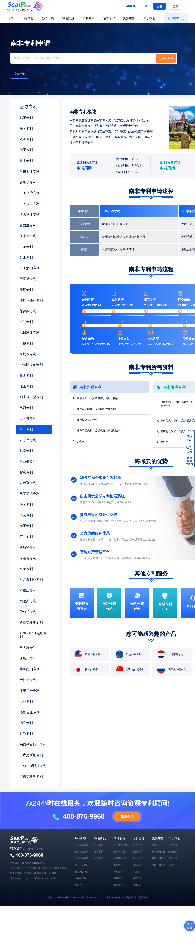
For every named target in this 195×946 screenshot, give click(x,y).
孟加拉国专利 (30, 669)
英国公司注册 (158, 858)
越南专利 (26, 451)
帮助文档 (172, 858)
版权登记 (156, 845)
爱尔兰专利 (28, 612)
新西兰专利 (28, 225)
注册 (159, 6)
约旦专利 (26, 723)
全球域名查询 (81, 851)
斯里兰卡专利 (30, 691)
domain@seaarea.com (33, 863)
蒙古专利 (26, 375)
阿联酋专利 (28, 440)
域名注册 (68, 18)
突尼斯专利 (28, 601)
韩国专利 (26, 118)
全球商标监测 (120, 858)
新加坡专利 (28, 182)
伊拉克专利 (28, 680)
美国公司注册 (158, 865)
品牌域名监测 (81, 858)
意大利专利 (28, 648)
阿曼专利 (26, 733)
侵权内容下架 (81, 871)
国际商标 (28, 18)
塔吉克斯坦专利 (31, 776)
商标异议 (118, 878)
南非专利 (26, 429)
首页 (10, 18)
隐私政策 (143, 897)
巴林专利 (26, 701)
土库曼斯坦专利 (31, 755)
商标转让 (118, 865)
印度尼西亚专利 (31, 300)
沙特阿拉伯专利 (31, 365)
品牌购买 (98, 858)
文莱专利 (26, 569)
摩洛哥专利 (28, 558)
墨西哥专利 (28, 461)
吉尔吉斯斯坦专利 (33, 766)
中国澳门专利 (30, 268)
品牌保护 (109, 18)
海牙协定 (137, 878)
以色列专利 (28, 483)
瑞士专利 (26, 386)
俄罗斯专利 (28, 279)
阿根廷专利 (28, 590)
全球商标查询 (120, 851)
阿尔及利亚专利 (31, 579)
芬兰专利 (26, 537)
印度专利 (26, 290)
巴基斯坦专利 (30, 494)
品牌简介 (172, 845)
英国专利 (26, 257)
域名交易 (98, 851)
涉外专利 (48, 18)
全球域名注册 (81, 845)
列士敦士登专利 (31, 397)
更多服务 (129, 18)
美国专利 (26, 128)
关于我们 (149, 18)
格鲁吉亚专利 (30, 712)
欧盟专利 (137, 858)
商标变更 (118, 885)
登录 (175, 6)
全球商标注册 (120, 845)
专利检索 (137, 845)
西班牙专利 (28, 658)
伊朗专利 (26, 322)
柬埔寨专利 (28, 354)
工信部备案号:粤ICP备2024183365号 (65, 897)
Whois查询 (80, 878)
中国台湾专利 (30, 193)
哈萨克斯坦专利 (31, 623)
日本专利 (26, 161)
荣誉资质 (172, 851)
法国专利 (26, 504)
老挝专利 (26, 343)
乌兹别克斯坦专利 (33, 744)
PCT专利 (137, 885)
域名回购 (88, 18)
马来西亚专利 (30, 171)
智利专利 (26, 472)
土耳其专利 (28, 418)
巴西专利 (26, 408)
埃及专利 (26, 515)
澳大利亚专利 (30, 214)
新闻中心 (172, 865)
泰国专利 (26, 526)
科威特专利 (28, 547)
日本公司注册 (158, 851)
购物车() (175, 18)
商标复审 (118, 871)
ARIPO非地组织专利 (33, 635)
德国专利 (26, 150)
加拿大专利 (28, 236)
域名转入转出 (81, 865)
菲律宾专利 (28, 311)
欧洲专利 (26, 139)
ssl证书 (78, 885)
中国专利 (26, 247)
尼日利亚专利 (30, 332)
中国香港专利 (30, 204)
